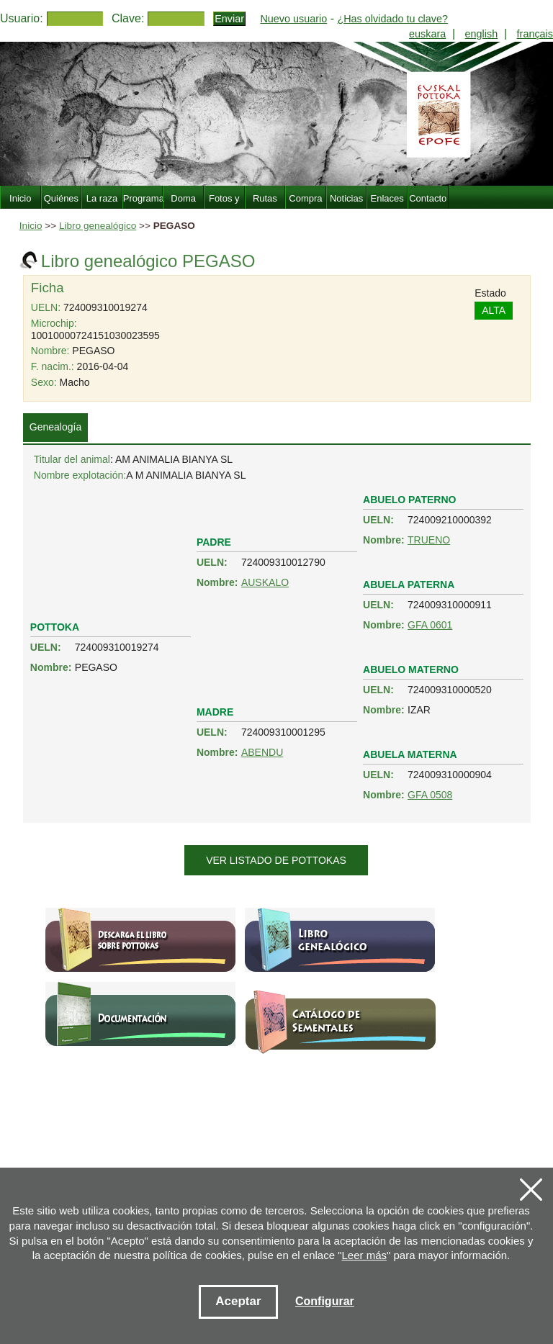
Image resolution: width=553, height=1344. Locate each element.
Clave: (128, 18)
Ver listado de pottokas (276, 860)
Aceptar (238, 1301)
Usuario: (21, 18)
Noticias (346, 198)
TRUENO (429, 540)
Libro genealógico (97, 225)
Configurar (324, 1301)
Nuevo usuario (293, 18)
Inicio (30, 225)
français (535, 34)
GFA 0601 (430, 625)
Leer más (364, 1255)
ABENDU (262, 752)
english (481, 34)
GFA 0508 (430, 794)
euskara (427, 34)
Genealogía (55, 427)
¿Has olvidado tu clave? (392, 18)
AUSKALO (265, 582)
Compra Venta (305, 206)
